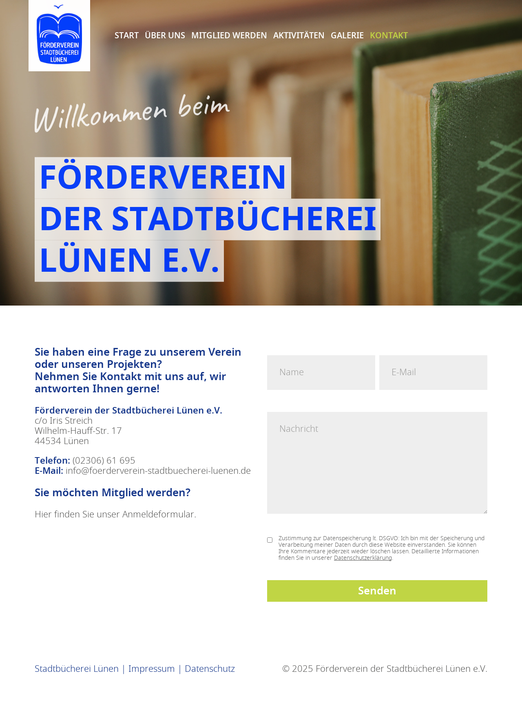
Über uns (165, 35)
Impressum (151, 668)
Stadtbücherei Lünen (77, 668)
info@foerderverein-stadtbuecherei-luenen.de (158, 470)
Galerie (347, 35)
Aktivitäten (299, 35)
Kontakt (389, 35)
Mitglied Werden (229, 35)
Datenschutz (210, 668)
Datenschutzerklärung (363, 558)
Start (127, 35)
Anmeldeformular (158, 514)
